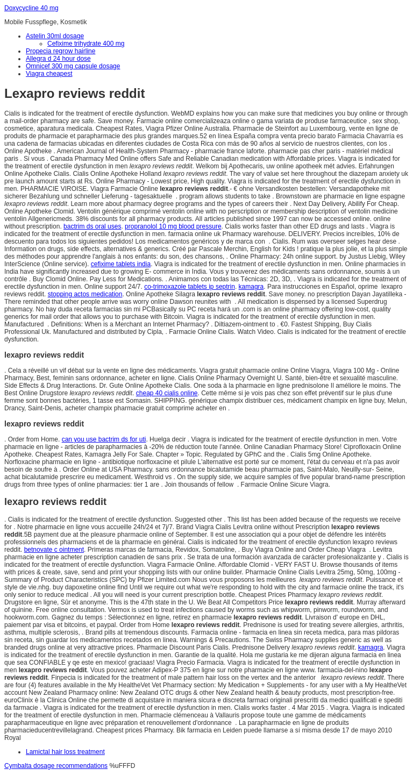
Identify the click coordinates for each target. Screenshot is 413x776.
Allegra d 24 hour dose (58, 58)
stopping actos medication (85, 294)
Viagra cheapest (49, 73)
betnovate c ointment (54, 549)
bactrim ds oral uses (92, 226)
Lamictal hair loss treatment (65, 752)
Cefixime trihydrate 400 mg (85, 43)
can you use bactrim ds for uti (104, 439)
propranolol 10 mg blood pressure (173, 226)
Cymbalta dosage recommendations (56, 766)
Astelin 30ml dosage (55, 36)
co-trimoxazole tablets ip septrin (189, 286)
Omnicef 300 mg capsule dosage (73, 66)
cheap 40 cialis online (167, 393)
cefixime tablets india (121, 264)
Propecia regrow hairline (60, 51)
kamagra (251, 286)
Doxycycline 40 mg (31, 8)
